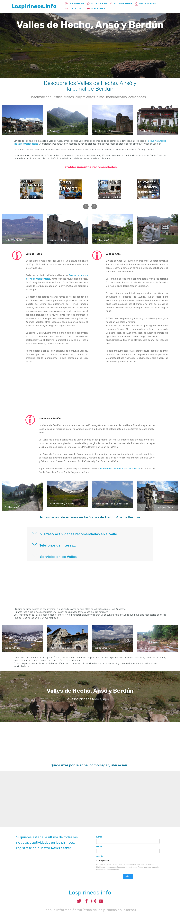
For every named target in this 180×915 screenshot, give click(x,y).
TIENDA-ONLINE (96, 9)
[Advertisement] (90, 391)
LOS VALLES (73, 9)
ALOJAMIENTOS (120, 3)
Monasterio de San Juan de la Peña (120, 468)
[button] (86, 206)
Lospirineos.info (34, 6)
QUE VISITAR (73, 3)
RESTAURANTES (145, 3)
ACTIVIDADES (96, 3)
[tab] (90, 533)
